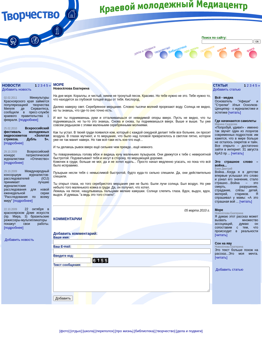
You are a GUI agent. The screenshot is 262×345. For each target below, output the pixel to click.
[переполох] (104, 343)
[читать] (244, 116)
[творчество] (165, 343)
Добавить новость (16, 89)
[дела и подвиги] (189, 343)
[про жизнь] (124, 343)
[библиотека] (144, 343)
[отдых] (76, 343)
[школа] (89, 343)
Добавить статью (236, 89)
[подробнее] (28, 127)
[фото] (64, 343)
